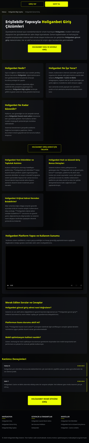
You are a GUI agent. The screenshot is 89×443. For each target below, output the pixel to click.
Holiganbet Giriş (7, 421)
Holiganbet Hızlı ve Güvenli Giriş (44, 48)
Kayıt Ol (56, 4)
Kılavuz (4, 12)
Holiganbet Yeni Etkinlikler (69, 421)
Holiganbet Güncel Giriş (9, 424)
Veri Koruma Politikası (38, 424)
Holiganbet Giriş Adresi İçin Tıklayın (44, 148)
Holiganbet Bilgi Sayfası (15, 12)
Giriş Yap (32, 4)
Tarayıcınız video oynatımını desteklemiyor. (44, 268)
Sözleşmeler (35, 428)
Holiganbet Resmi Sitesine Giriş (44, 400)
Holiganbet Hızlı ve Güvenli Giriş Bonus (73, 424)
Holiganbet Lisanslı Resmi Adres (41, 421)
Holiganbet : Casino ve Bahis (70, 428)
